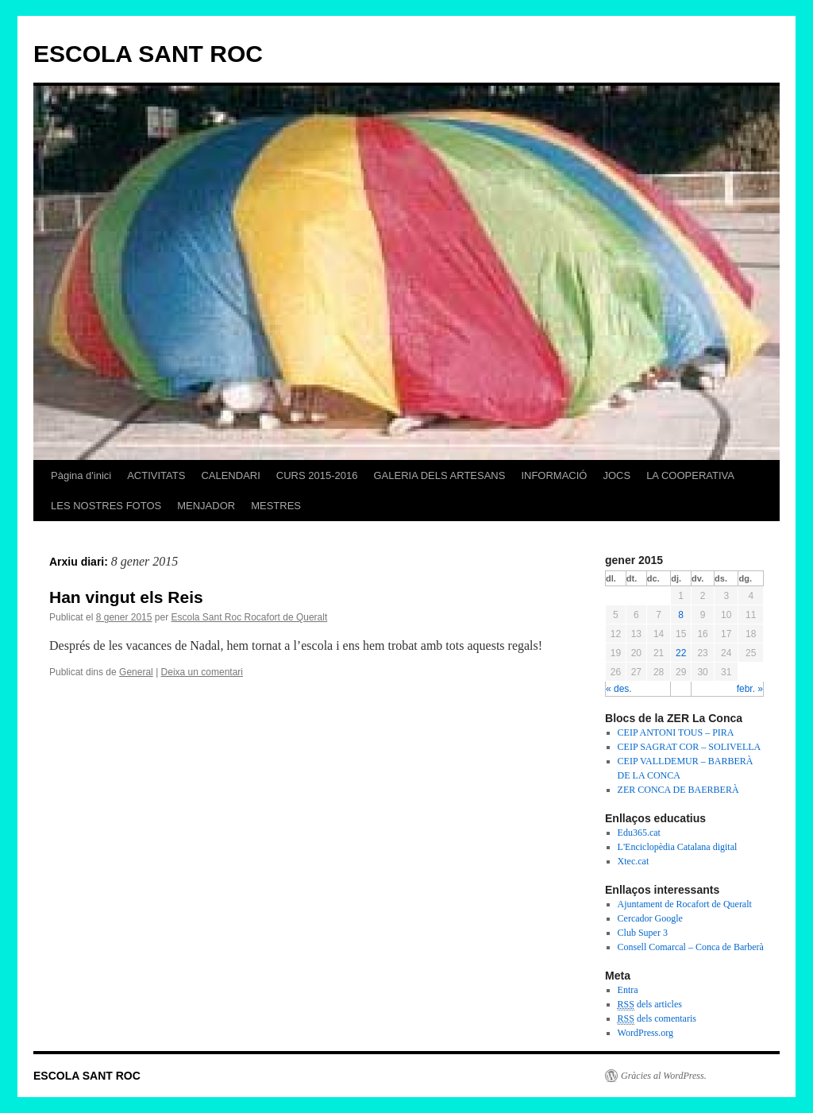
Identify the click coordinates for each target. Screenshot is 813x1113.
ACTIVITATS (156, 475)
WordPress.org (645, 1032)
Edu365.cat (639, 832)
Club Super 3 (643, 932)
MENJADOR (206, 506)
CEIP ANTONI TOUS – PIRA (676, 732)
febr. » (750, 688)
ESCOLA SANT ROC (148, 54)
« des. (619, 688)
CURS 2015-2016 (317, 475)
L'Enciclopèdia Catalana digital (678, 846)
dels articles (650, 1005)
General (136, 672)
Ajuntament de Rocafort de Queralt (685, 904)
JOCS (616, 475)
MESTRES (276, 506)
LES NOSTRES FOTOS (106, 506)
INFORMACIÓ (554, 475)
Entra (628, 989)
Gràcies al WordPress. (664, 1075)
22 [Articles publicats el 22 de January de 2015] (681, 653)
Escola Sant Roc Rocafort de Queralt (249, 617)
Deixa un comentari (202, 672)
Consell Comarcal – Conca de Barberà (691, 947)
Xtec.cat (633, 861)
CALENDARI (230, 475)
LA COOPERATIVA (690, 475)
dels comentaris (657, 1019)
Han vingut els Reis (126, 597)
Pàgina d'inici (81, 475)
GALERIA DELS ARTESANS (439, 475)
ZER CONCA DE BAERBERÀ (678, 789)
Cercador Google (650, 918)
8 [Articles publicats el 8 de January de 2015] (681, 614)
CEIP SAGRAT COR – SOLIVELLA (689, 746)
